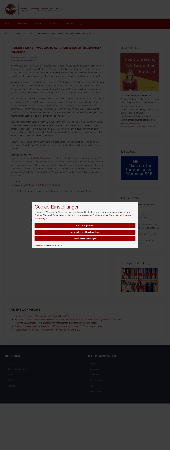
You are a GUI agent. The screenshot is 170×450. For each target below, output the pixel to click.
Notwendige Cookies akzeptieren (85, 232)
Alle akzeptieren (85, 225)
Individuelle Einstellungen (85, 238)
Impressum (39, 245)
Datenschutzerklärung (54, 245)
